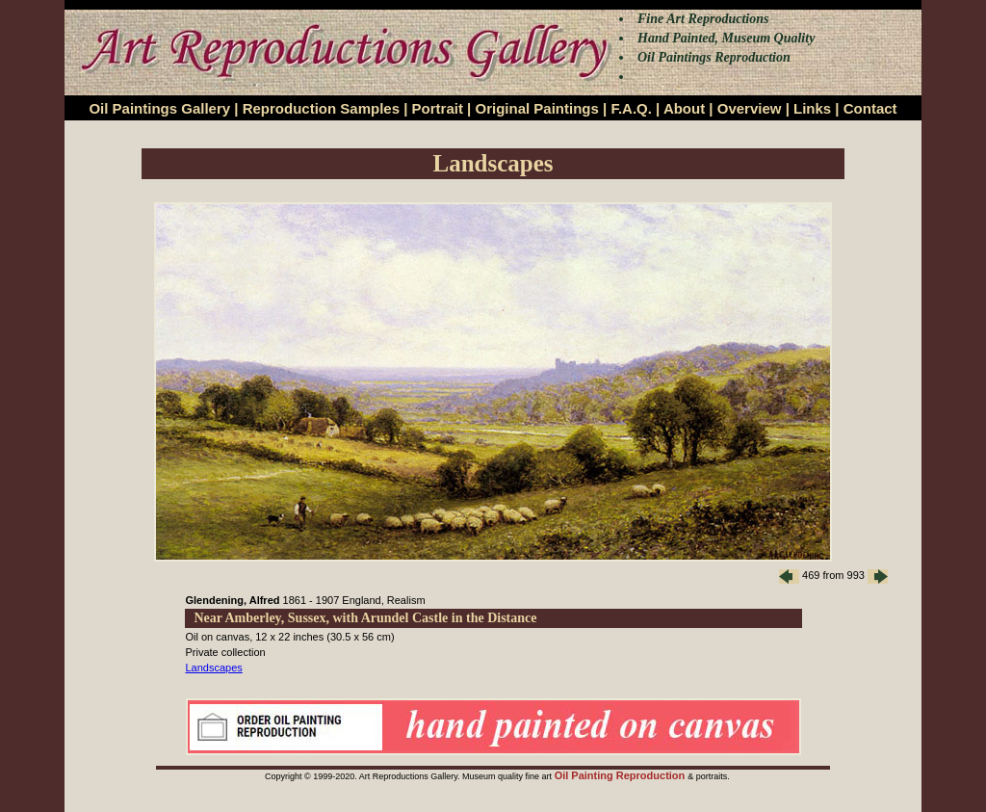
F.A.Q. (631, 108)
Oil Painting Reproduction (621, 775)
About (684, 108)
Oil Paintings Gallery (159, 108)
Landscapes (214, 667)
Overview (749, 108)
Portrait (437, 108)
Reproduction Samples (321, 108)
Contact (870, 108)
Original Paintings (536, 108)
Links (812, 108)
